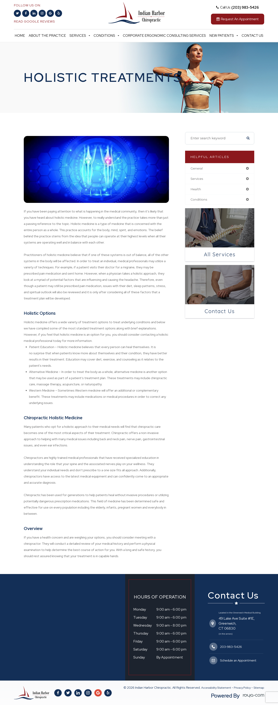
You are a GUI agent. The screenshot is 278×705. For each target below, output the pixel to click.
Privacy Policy (242, 688)
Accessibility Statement (216, 688)
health (196, 189)
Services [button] (80, 35)
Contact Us (252, 35)
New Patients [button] (223, 35)
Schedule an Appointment (238, 660)
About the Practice (47, 35)
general (197, 168)
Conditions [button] (106, 35)
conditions (199, 200)
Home (20, 35)
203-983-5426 (231, 647)
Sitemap (259, 688)
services (197, 179)
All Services (220, 255)
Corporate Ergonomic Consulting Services (164, 35)
